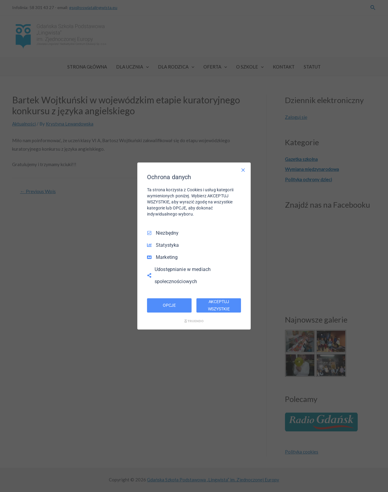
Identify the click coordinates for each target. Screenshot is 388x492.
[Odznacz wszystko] (243, 170)
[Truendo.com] (194, 321)
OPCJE (169, 305)
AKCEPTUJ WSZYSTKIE (219, 305)
